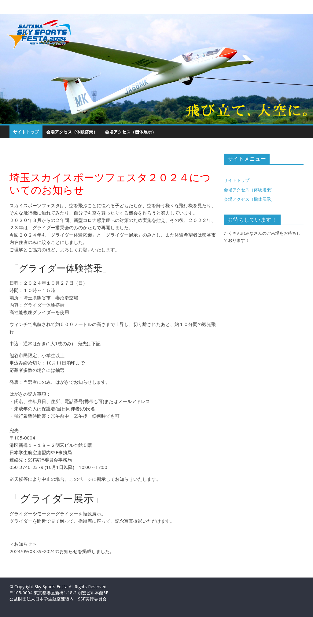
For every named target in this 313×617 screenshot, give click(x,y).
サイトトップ (26, 132)
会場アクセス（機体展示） (130, 132)
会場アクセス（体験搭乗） (72, 132)
